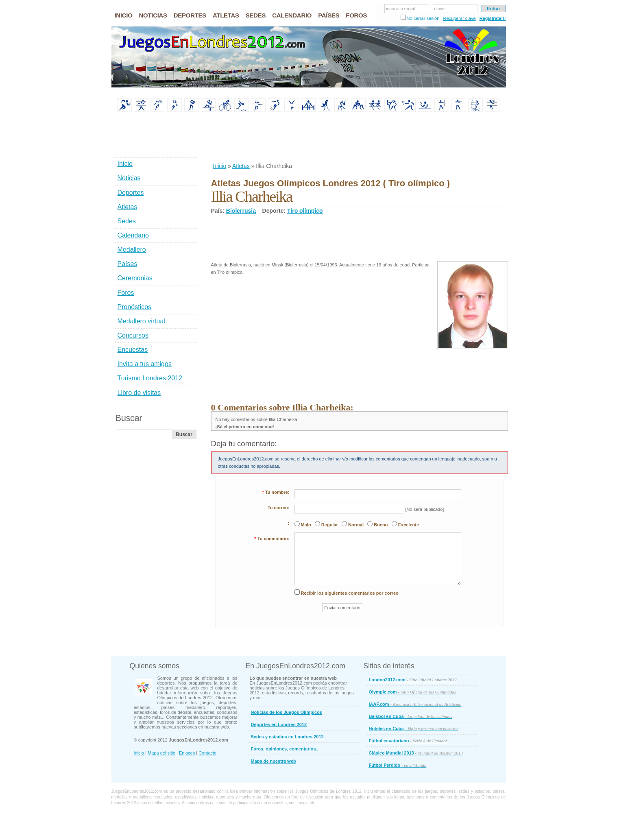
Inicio (220, 166)
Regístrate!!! (493, 18)
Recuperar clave (459, 18)
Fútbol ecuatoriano (408, 740)
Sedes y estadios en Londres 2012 (287, 736)
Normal (356, 524)
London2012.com (413, 679)
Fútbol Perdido (398, 765)
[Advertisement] (359, 138)
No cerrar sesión (423, 18)
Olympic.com (412, 691)
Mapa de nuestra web (273, 761)
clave (439, 8)
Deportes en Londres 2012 (279, 724)
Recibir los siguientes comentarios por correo (350, 593)
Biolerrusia (241, 210)
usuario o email (400, 8)
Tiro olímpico (305, 210)
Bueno (381, 524)
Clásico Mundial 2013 (416, 752)
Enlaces (187, 752)
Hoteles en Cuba (413, 728)
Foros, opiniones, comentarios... (285, 748)
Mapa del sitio (161, 752)
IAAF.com (415, 704)
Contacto (207, 752)
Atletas (241, 166)
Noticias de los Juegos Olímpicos (286, 712)
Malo (306, 524)
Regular (329, 524)
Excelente (408, 524)
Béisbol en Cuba (410, 716)
